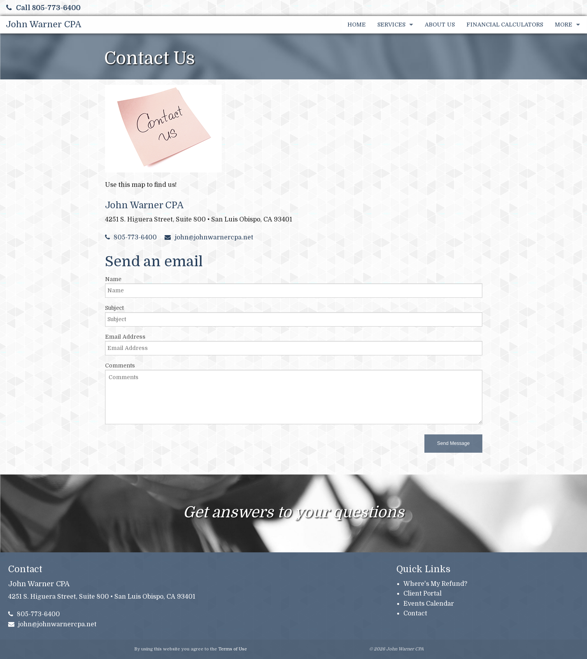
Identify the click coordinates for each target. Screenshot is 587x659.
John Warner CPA (43, 24)
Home (356, 24)
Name (113, 279)
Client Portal (422, 593)
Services (391, 24)
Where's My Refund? (435, 583)
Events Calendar (428, 603)
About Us (440, 24)
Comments (120, 365)
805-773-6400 (131, 237)
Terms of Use (232, 649)
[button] (453, 443)
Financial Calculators (504, 24)
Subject (114, 308)
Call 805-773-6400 (43, 8)
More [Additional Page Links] (563, 24)
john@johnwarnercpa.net (209, 237)
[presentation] (164, 446)
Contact (415, 613)
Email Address (125, 337)
